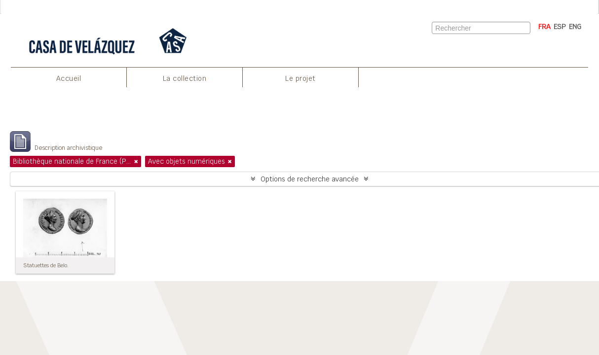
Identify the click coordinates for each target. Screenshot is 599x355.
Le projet (300, 78)
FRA (544, 26)
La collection (185, 78)
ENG (575, 26)
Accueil (68, 78)
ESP (560, 26)
